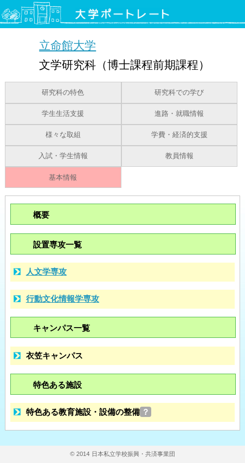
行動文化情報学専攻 (62, 298)
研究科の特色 (63, 92)
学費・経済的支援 (179, 135)
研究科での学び (179, 92)
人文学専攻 (46, 271)
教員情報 (179, 156)
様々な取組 (63, 135)
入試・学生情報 (63, 156)
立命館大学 (67, 45)
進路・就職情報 (179, 114)
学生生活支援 (63, 114)
